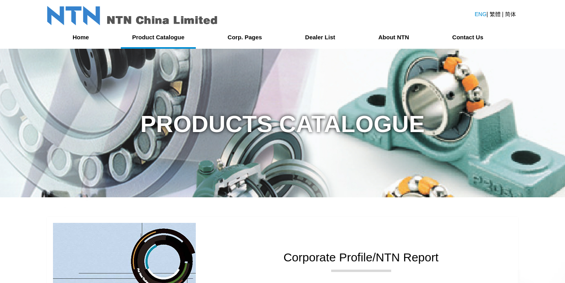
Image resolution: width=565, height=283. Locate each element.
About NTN (393, 37)
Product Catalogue (158, 37)
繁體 (496, 14)
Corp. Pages (245, 37)
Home (81, 37)
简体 (510, 14)
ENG (481, 14)
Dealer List (320, 37)
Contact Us (467, 37)
